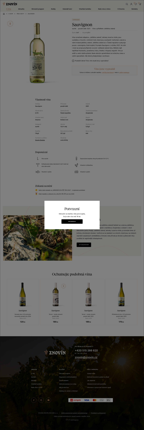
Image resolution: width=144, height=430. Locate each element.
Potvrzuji (72, 221)
